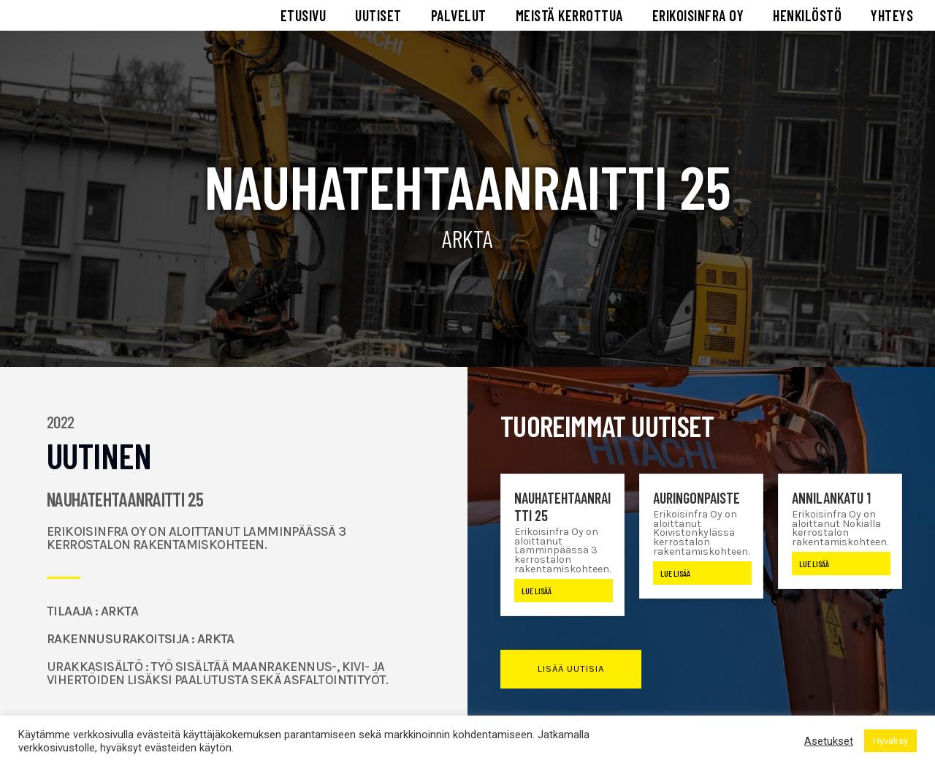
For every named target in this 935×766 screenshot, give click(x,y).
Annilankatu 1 (831, 504)
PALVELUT (458, 19)
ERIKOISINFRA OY (698, 19)
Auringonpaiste (696, 504)
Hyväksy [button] (890, 740)
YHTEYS (892, 19)
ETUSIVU (303, 19)
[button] (570, 677)
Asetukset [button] (828, 741)
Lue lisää (537, 598)
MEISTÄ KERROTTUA (569, 19)
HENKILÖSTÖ (807, 19)
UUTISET (378, 19)
